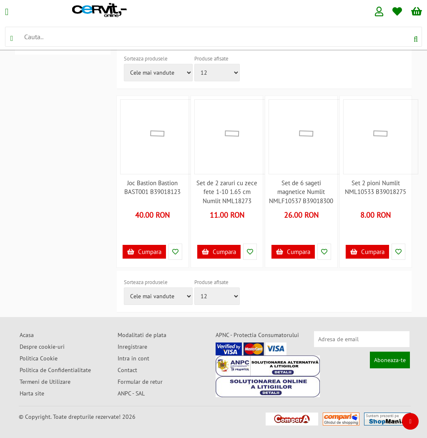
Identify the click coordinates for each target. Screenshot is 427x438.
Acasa (27, 335)
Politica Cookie (39, 358)
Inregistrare (132, 346)
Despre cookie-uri (42, 346)
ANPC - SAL (131, 393)
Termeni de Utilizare (45, 381)
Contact (127, 370)
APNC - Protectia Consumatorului (257, 335)
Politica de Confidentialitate (55, 370)
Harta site (32, 393)
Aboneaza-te (390, 360)
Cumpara (144, 252)
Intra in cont (133, 358)
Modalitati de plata (142, 335)
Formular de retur (140, 381)
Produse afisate (211, 58)
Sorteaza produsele (146, 58)
